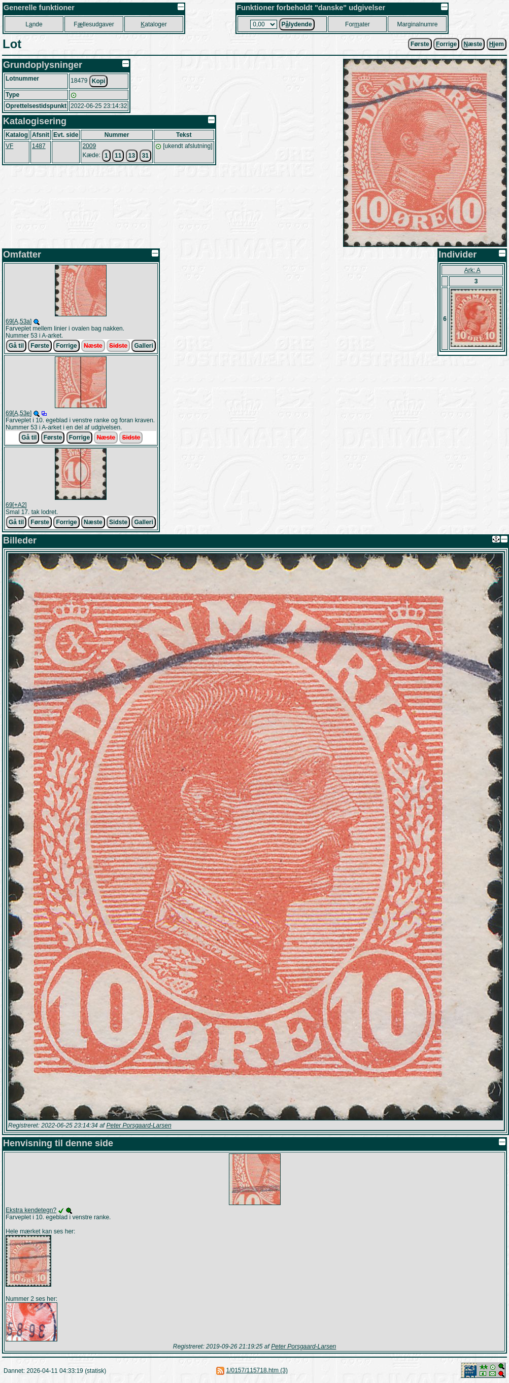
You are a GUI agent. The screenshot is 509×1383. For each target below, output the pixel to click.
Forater (357, 24)
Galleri (143, 345)
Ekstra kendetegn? (31, 1210)
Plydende (297, 24)
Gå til (16, 345)
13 (131, 155)
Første (420, 44)
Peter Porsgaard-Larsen (138, 1125)
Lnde (33, 24)
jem (496, 44)
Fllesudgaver (94, 24)
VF (9, 146)
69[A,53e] (18, 413)
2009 (89, 146)
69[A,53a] (18, 321)
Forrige (66, 345)
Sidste (118, 345)
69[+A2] (16, 504)
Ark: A (472, 270)
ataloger (153, 24)
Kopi (99, 81)
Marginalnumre (417, 24)
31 (145, 155)
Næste (93, 345)
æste (473, 44)
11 (118, 155)
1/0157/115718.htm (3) (257, 1370)
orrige (446, 44)
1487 (39, 146)
